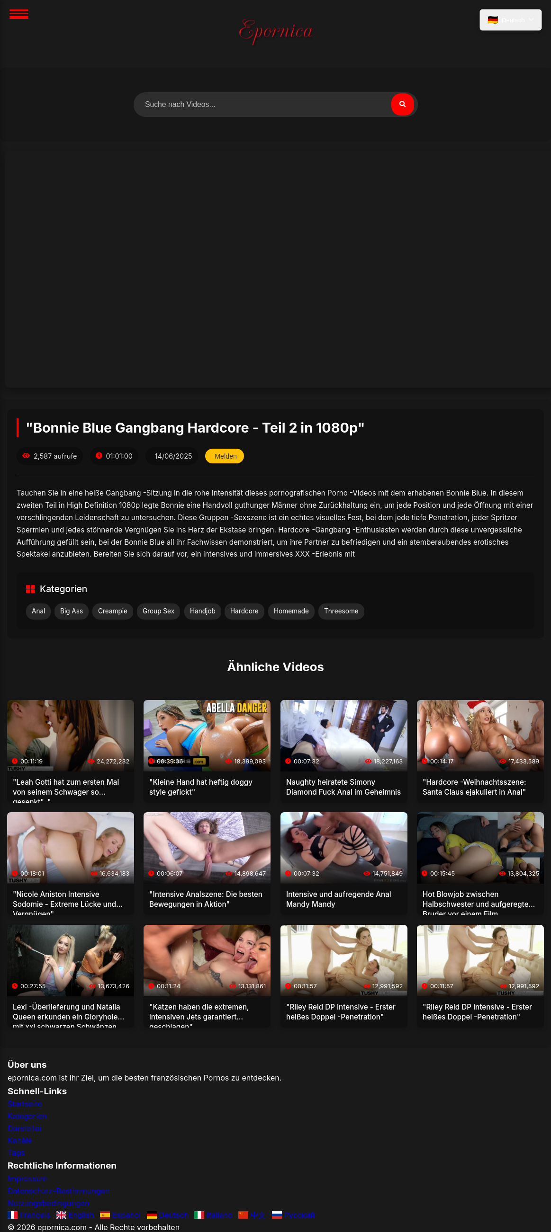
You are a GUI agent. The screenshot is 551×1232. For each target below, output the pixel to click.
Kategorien (27, 1116)
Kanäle (20, 1140)
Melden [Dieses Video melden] (226, 456)
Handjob (203, 611)
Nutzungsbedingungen (48, 1203)
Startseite (25, 1104)
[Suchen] (402, 104)
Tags (16, 1152)
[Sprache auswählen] (510, 20)
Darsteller (25, 1128)
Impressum (27, 1179)
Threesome (341, 611)
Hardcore (244, 611)
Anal (38, 611)
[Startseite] (275, 34)
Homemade (291, 611)
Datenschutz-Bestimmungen (58, 1191)
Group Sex (158, 611)
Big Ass (71, 611)
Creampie (112, 611)
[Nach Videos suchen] (276, 105)
